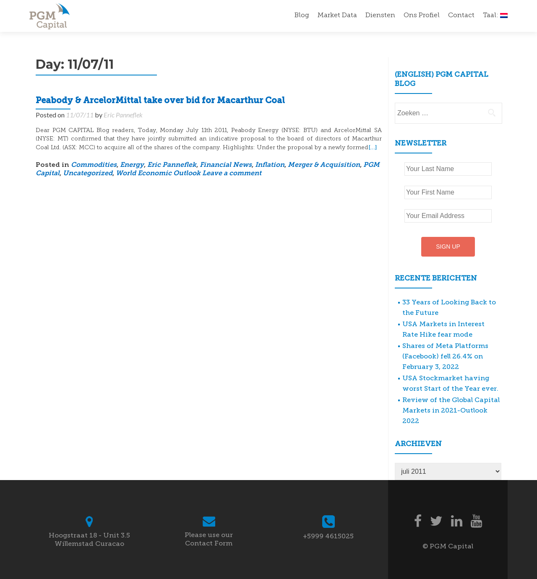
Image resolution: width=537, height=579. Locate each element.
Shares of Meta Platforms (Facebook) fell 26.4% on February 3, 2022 (445, 356)
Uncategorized (87, 173)
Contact (461, 15)
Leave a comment (231, 173)
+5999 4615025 (328, 536)
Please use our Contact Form (209, 539)
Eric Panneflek (123, 115)
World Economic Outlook (158, 173)
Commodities (94, 165)
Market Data (337, 15)
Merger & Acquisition (324, 165)
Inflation (269, 165)
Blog (302, 15)
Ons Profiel (422, 15)
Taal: (495, 15)
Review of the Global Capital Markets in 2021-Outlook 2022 (451, 410)
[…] (372, 147)
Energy (132, 165)
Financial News (226, 165)
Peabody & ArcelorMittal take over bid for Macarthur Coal (160, 101)
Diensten (380, 15)
